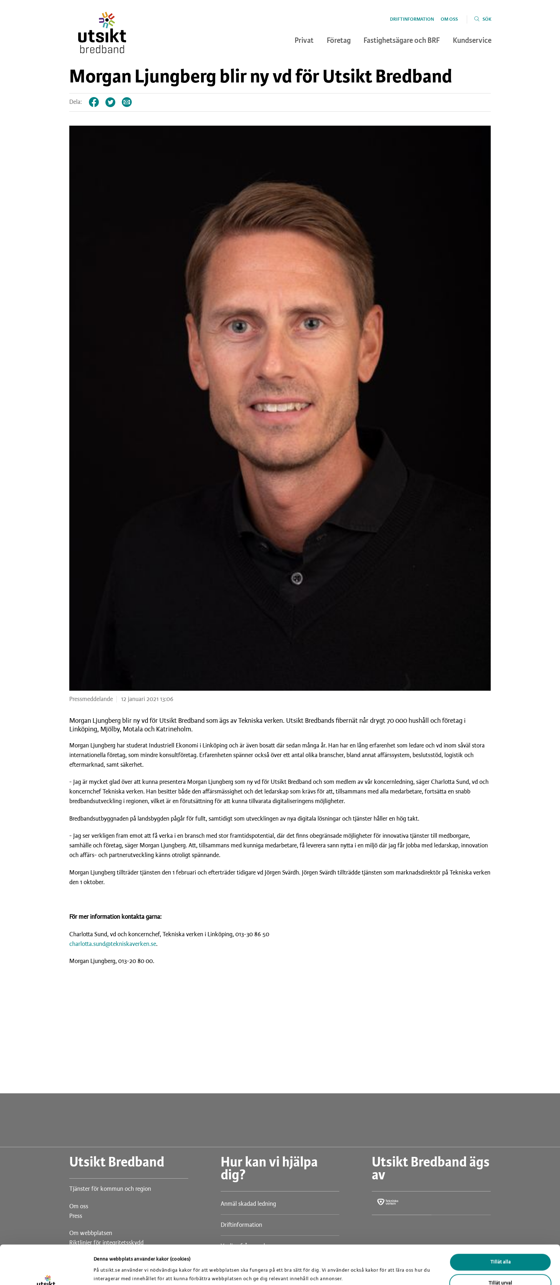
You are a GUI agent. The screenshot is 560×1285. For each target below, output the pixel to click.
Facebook (94, 102)
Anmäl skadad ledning (248, 1204)
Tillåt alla (500, 1225)
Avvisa (500, 1267)
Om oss (449, 19)
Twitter (110, 102)
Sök (486, 19)
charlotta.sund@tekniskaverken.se (112, 944)
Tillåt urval (500, 1246)
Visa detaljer (370, 1265)
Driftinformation (412, 19)
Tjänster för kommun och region (110, 1189)
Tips (127, 102)
